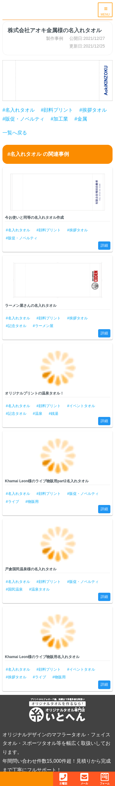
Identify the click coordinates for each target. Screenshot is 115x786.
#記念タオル (16, 326)
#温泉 (37, 413)
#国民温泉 (14, 589)
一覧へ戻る (14, 132)
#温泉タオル (39, 589)
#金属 (81, 118)
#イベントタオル (81, 406)
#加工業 (59, 118)
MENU (105, 14)
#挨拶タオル (93, 110)
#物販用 (32, 501)
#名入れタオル (18, 110)
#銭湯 (53, 413)
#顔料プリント (57, 110)
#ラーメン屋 (43, 326)
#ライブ (12, 501)
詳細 (104, 245)
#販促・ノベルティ (23, 118)
